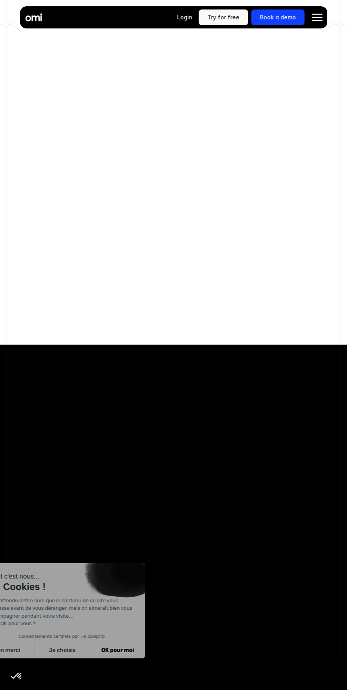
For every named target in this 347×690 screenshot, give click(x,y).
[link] (223, 17)
